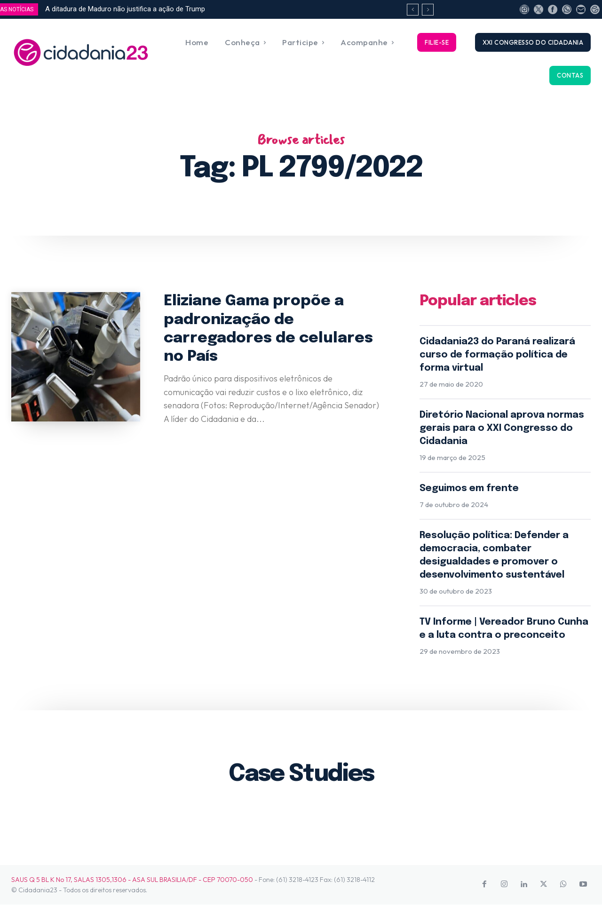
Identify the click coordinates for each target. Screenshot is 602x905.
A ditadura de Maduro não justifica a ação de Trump (125, 9)
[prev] (413, 10)
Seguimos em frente (469, 488)
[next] (428, 10)
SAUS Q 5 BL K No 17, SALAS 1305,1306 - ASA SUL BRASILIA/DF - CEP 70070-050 (132, 879)
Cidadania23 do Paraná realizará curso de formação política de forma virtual (497, 355)
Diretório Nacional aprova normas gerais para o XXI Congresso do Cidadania (502, 428)
